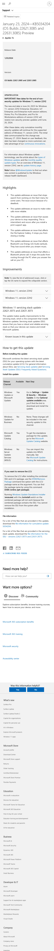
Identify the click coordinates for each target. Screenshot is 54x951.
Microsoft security (10, 646)
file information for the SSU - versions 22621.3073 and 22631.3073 (25, 535)
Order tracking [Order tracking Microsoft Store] (8, 768)
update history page (32, 165)
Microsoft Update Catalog (35, 440)
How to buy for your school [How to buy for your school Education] (12, 814)
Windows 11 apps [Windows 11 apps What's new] (9, 737)
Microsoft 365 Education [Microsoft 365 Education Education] (11, 809)
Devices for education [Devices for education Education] (11, 800)
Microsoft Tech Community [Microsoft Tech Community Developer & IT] (12, 905)
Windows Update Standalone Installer (28, 494)
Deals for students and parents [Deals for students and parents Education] (14, 823)
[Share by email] (16, 547)
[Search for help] (10, 3)
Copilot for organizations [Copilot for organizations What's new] (12, 718)
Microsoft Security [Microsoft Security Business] (9, 845)
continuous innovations (34, 143)
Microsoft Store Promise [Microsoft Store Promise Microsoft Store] (11, 777)
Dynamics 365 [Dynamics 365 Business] (8, 850)
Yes (17, 689)
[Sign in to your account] (49, 3)
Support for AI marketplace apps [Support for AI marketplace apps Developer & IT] (14, 900)
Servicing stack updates (27, 366)
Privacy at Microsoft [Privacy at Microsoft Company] (10, 946)
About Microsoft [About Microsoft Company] (9, 936)
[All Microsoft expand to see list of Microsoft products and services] (3, 3)
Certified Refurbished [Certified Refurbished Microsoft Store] (10, 773)
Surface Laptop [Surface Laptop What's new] (8, 709)
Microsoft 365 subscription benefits (18, 621)
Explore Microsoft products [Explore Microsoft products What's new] (12, 732)
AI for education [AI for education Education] (9, 828)
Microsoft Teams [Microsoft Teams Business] (9, 864)
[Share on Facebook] (5, 547)
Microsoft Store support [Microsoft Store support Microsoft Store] (11, 759)
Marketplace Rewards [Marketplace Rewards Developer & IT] (11, 914)
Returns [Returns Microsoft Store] (6, 764)
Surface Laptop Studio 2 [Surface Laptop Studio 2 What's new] (11, 714)
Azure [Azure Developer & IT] (5, 886)
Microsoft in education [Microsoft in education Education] (11, 795)
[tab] (12, 596)
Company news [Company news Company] (8, 941)
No (35, 689)
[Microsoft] (27, 2)
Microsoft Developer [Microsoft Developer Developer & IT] (10, 891)
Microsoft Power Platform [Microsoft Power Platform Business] (12, 859)
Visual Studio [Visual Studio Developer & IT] (8, 919)
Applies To (9, 38)
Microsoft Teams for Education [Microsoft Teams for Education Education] (14, 805)
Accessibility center (11, 658)
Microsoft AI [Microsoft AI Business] (7, 841)
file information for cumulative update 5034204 (26, 525)
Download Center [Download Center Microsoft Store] (9, 754)
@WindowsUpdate (24, 170)
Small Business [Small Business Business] (8, 873)
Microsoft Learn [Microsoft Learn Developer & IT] (8, 896)
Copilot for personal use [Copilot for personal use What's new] (11, 723)
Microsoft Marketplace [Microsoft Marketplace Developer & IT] (11, 909)
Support (6, 10)
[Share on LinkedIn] (10, 547)
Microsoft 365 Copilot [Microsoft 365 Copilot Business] (11, 868)
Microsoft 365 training (12, 634)
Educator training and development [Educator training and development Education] (15, 818)
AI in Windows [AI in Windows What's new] (8, 727)
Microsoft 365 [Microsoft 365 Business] (8, 855)
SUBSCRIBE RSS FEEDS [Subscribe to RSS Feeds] (16, 553)
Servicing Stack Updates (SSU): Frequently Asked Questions (26, 368)
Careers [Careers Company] (6, 932)
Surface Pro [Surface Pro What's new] (7, 704)
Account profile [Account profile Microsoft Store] (8, 750)
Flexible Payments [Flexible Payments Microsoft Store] (9, 782)
